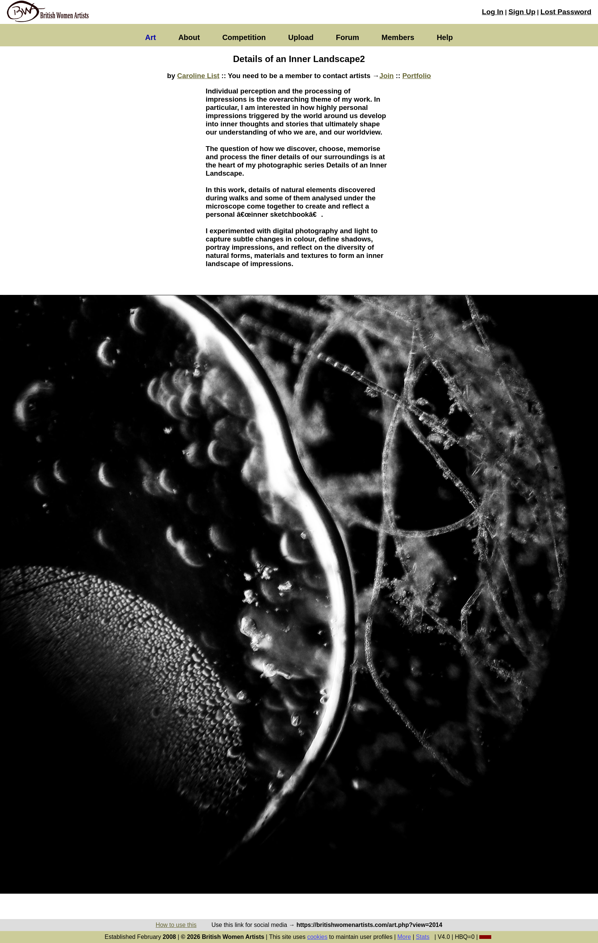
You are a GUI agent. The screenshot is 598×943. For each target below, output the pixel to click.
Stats (422, 937)
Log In (493, 12)
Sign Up (521, 12)
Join (386, 76)
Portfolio (416, 76)
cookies (317, 937)
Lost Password (566, 12)
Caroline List (198, 76)
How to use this (176, 925)
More (404, 937)
